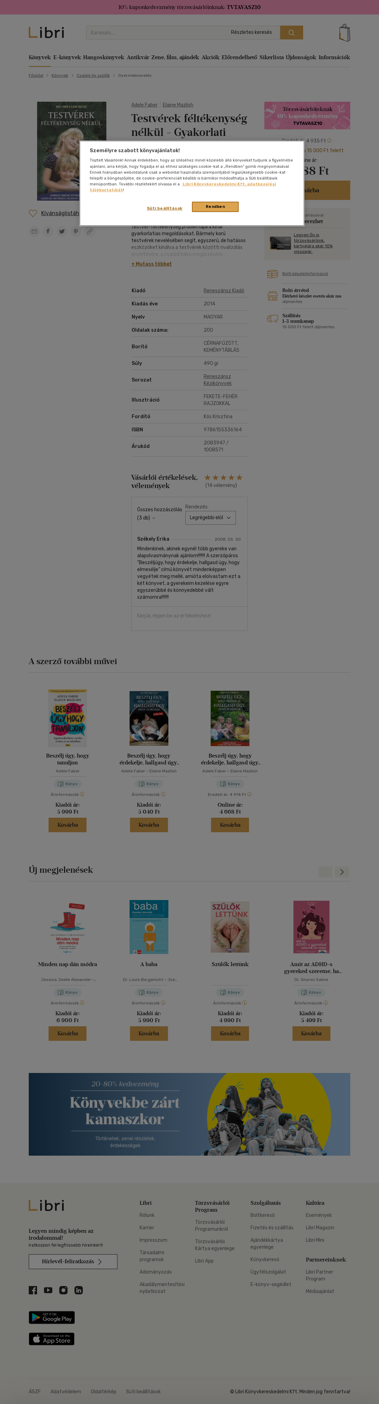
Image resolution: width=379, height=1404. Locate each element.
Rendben (215, 206)
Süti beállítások (165, 208)
